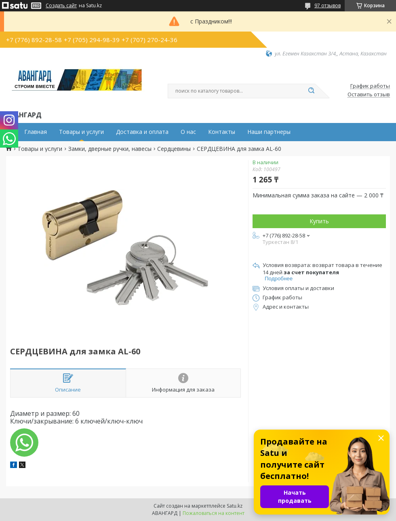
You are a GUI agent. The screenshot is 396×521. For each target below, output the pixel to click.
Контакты (221, 132)
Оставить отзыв (369, 94)
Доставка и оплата (142, 132)
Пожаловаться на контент (213, 513)
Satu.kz (234, 505)
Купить (319, 221)
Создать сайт (61, 5)
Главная (35, 132)
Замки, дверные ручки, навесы (110, 148)
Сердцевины (174, 148)
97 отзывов (327, 5)
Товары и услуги (81, 132)
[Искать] (311, 91)
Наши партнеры (269, 132)
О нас (188, 132)
